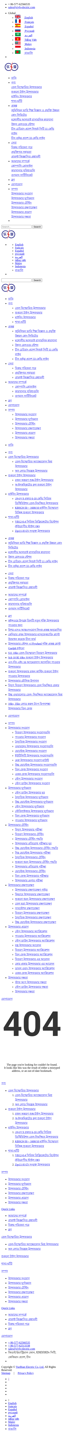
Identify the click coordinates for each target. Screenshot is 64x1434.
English (24, 17)
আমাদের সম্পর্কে (20, 161)
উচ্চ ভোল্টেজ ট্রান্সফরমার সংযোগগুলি (36, 764)
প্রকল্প (14, 105)
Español (24, 26)
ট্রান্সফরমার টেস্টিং (21, 202)
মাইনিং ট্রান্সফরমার (21, 96)
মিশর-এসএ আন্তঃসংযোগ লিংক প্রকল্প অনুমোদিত (35, 629)
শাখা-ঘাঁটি (16, 101)
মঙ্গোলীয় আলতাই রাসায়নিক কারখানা (32, 119)
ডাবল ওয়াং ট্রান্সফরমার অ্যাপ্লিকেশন (35, 968)
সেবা (14, 142)
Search (37, 226)
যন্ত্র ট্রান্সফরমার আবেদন (28, 945)
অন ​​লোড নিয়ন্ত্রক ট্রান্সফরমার (31, 470)
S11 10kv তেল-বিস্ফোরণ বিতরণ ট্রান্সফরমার (32, 652)
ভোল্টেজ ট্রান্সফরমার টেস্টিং (30, 871)
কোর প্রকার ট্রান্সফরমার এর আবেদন (34, 963)
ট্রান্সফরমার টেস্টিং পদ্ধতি (29, 838)
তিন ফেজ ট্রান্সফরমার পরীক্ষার (31, 875)
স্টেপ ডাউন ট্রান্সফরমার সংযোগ (32, 783)
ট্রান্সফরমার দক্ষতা (21, 216)
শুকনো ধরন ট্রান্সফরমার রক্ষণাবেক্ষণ (35, 899)
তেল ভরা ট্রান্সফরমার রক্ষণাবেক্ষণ (33, 903)
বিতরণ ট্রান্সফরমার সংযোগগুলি (32, 732)
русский (24, 30)
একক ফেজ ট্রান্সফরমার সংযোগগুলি (34, 774)
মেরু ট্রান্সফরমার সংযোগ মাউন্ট (32, 760)
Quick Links (8, 1209)
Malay (23, 44)
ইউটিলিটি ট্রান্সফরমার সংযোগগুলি (34, 755)
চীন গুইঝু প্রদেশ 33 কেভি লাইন (28, 138)
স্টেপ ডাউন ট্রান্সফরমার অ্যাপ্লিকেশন (35, 940)
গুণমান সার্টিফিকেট (22, 175)
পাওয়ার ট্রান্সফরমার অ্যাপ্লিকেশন (33, 936)
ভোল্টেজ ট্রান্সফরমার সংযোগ (31, 750)
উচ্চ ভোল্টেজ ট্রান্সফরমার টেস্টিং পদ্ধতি (36, 848)
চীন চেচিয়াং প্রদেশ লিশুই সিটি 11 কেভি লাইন (33, 561)
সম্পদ (14, 188)
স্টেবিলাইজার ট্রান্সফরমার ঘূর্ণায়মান (34, 811)
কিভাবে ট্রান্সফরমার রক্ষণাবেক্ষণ (32, 894)
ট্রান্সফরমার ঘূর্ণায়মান (22, 198)
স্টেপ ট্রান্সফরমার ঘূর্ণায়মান (29, 806)
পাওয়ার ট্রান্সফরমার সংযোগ (30, 737)
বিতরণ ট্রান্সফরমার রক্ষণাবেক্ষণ (32, 912)
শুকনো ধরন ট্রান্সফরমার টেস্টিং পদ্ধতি (36, 862)
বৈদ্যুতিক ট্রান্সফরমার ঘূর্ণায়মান (31, 797)
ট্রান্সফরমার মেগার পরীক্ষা (29, 880)
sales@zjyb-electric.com (21, 7)
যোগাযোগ (16, 184)
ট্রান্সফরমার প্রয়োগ (21, 212)
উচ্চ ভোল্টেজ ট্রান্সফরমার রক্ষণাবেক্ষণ (35, 922)
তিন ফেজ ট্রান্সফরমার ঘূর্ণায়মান (32, 815)
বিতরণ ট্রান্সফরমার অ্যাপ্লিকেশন (32, 949)
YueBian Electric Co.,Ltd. (30, 1366)
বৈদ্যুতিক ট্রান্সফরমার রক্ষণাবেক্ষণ (33, 917)
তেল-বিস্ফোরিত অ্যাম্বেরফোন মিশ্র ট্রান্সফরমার (33, 1244)
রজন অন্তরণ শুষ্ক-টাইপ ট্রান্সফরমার (34, 480)
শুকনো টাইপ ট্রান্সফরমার (25, 91)
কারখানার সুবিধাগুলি (23, 170)
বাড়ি (13, 77)
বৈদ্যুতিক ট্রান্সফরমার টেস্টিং (30, 857)
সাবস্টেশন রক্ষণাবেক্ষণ (27, 908)
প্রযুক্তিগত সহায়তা (21, 151)
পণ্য (13, 82)
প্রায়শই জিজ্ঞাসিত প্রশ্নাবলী (25, 156)
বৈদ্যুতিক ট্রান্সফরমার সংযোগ (31, 741)
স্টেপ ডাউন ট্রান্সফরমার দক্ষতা (31, 986)
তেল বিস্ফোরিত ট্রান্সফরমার (26, 87)
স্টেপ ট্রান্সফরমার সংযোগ (28, 778)
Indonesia (25, 48)
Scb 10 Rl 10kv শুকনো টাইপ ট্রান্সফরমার (30, 657)
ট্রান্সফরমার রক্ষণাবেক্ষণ (24, 207)
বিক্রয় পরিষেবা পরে (21, 147)
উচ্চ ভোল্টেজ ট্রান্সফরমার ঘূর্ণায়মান (34, 801)
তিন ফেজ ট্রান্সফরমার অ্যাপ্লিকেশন (34, 954)
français (24, 22)
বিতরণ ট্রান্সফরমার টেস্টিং (29, 834)
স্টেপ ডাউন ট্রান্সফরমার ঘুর (30, 792)
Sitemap (5, 1373)
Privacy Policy (26, 1373)
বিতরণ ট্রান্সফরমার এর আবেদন (32, 959)
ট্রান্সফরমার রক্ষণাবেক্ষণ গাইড (31, 889)
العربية (23, 35)
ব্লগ (13, 179)
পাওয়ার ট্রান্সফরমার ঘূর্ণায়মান (31, 820)
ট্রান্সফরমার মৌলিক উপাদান (23, 680)
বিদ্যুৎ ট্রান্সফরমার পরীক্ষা (28, 829)
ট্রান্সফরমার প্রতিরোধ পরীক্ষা (30, 866)
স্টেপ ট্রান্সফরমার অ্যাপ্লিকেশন (31, 931)
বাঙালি (24, 52)
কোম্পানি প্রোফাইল (22, 165)
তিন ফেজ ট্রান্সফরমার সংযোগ (31, 769)
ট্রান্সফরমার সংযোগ (22, 193)
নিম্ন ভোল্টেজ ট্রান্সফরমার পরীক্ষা (33, 852)
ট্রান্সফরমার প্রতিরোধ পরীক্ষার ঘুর (33, 843)
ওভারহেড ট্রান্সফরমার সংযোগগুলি (34, 746)
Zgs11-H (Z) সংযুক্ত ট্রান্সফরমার (32, 530)
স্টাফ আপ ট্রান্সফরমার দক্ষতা (31, 982)
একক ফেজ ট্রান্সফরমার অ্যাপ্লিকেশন (34, 973)
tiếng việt (26, 39)
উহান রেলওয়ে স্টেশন (23, 124)
